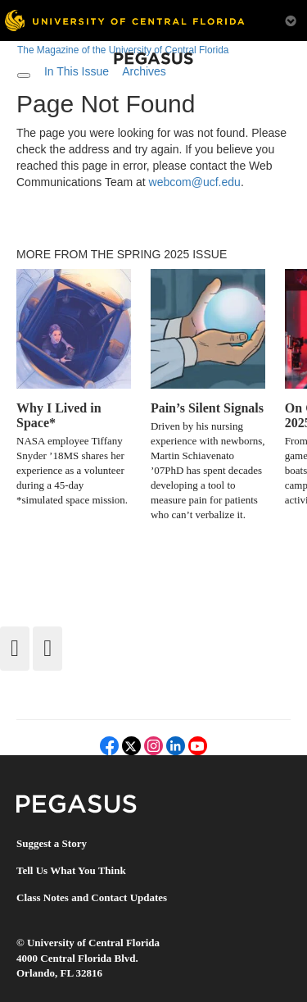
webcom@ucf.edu (195, 182)
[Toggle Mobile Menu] (290, 19)
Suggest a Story (51, 843)
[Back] (14, 648)
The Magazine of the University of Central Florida (122, 50)
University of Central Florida (93, 942)
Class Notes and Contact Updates (91, 897)
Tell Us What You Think (71, 870)
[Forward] (47, 648)
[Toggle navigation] (23, 75)
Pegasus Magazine (76, 804)
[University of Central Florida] (124, 20)
